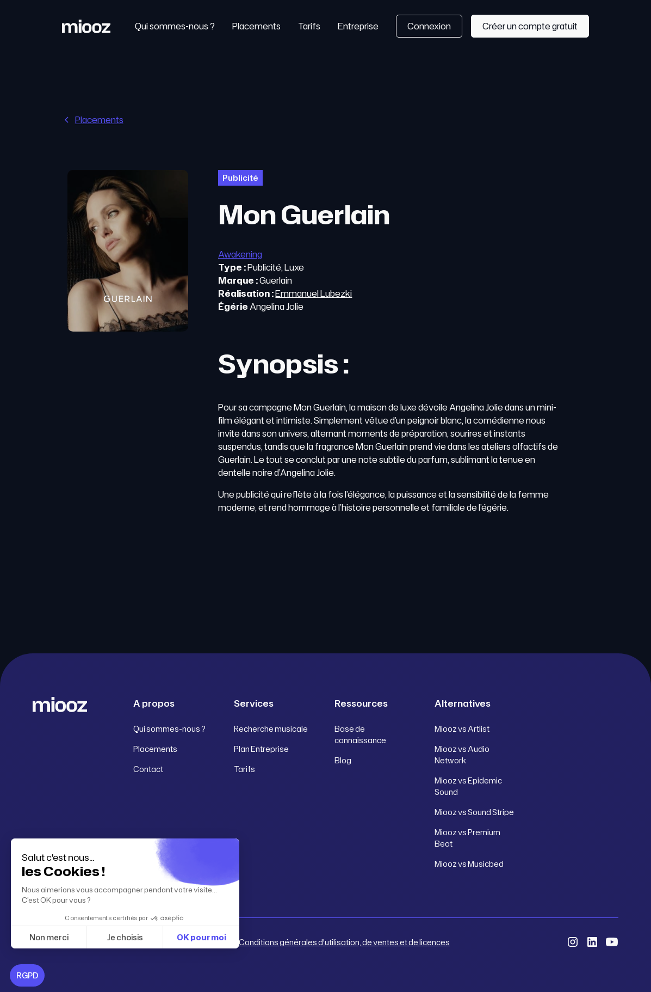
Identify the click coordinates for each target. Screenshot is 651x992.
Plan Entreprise (261, 749)
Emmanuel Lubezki (313, 293)
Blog (342, 760)
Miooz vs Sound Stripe (474, 812)
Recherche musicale (271, 729)
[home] (86, 26)
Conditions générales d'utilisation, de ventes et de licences (344, 942)
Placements (256, 26)
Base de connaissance (360, 734)
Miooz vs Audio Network (462, 755)
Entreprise (358, 26)
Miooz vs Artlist (462, 729)
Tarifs (309, 26)
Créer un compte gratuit (530, 26)
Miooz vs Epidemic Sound (468, 786)
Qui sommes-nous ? (175, 26)
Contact (148, 769)
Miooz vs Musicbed (469, 864)
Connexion (429, 26)
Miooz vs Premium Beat (467, 838)
